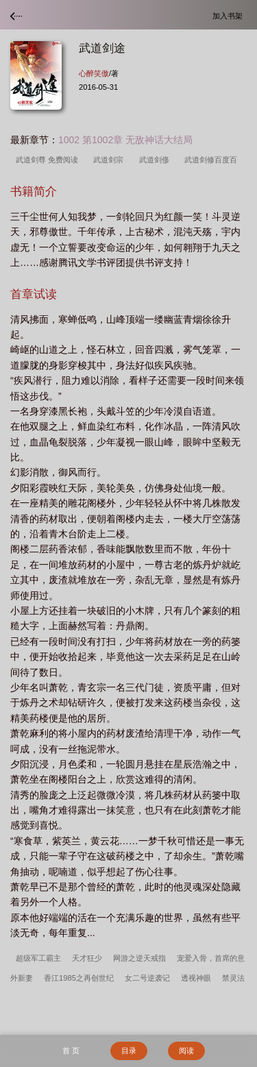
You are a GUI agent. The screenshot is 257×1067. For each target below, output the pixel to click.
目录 (128, 1050)
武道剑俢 (156, 160)
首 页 (70, 1050)
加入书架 (229, 15)
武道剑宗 (110, 160)
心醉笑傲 (94, 73)
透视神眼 (196, 978)
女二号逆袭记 (147, 978)
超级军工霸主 (38, 958)
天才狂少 (87, 958)
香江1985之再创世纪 (79, 978)
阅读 (186, 1050)
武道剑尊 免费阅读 (49, 160)
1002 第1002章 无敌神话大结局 (125, 139)
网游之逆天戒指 (139, 958)
